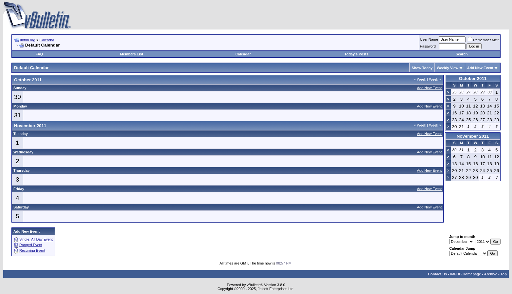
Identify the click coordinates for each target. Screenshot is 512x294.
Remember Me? (483, 40)
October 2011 (472, 78)
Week (420, 79)
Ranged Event (30, 245)
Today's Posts (356, 54)
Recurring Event (32, 250)
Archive (490, 274)
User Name (429, 39)
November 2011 (473, 136)
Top (504, 274)
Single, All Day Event (36, 239)
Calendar (47, 40)
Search (462, 54)
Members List (131, 54)
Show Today (422, 68)
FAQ (39, 54)
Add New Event (480, 68)
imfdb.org (27, 40)
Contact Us (437, 274)
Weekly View (447, 68)
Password (428, 46)
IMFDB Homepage (465, 274)
